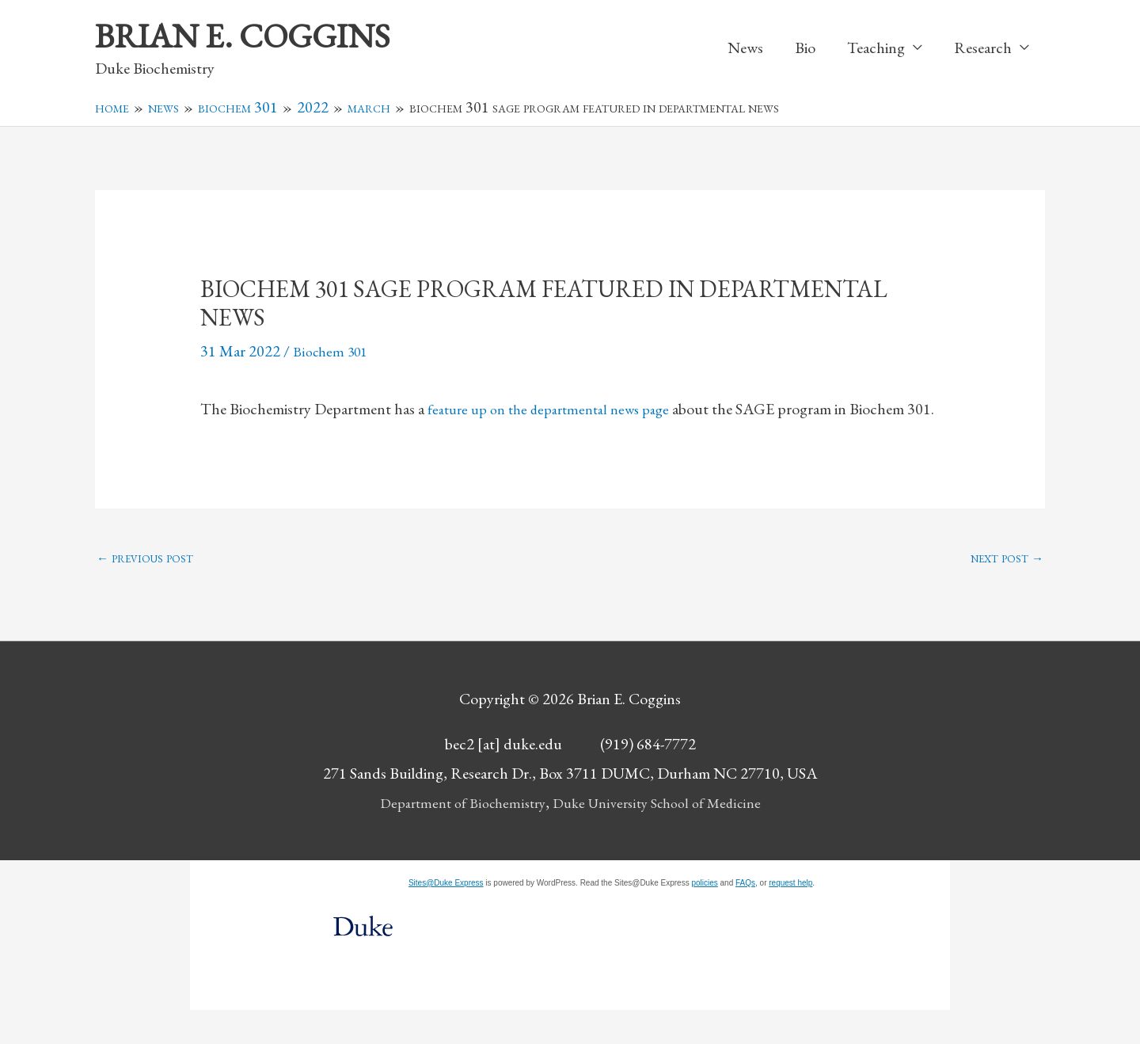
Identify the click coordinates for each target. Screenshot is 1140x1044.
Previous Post (146, 590)
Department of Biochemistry (453, 836)
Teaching (876, 49)
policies (704, 917)
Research (983, 49)
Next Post (1005, 590)
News (745, 49)
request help (790, 917)
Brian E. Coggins (254, 37)
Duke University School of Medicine (662, 836)
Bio (805, 49)
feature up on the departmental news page (559, 411)
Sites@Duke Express (446, 917)
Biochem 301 (333, 353)
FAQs (745, 917)
